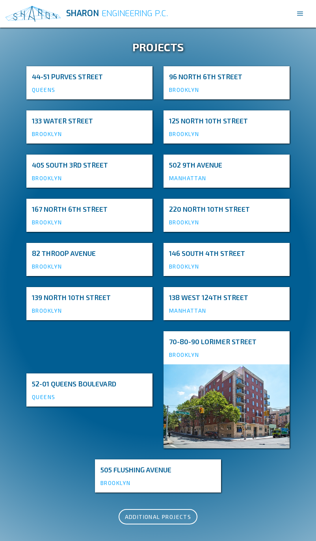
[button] (300, 14)
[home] (148, 14)
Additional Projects (158, 516)
